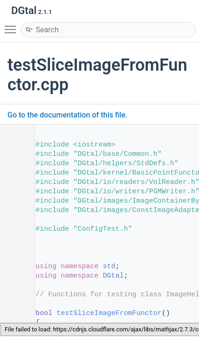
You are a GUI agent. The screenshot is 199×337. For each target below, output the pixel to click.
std (109, 267)
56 (13, 313)
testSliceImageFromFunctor (109, 313)
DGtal (113, 276)
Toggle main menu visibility (13, 25)
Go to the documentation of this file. (67, 114)
